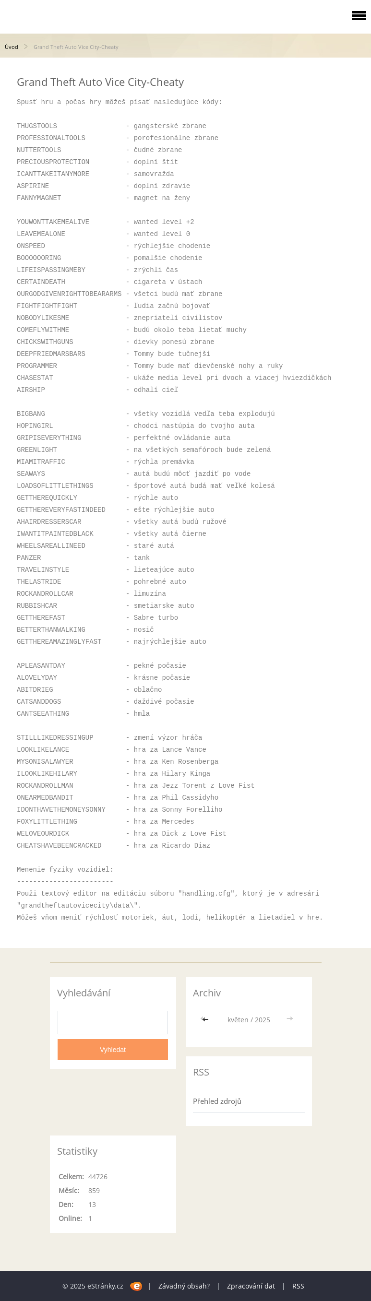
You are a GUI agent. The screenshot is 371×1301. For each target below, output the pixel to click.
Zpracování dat (251, 1285)
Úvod (11, 46)
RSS (298, 1285)
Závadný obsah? (184, 1285)
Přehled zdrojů (217, 1101)
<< (206, 1019)
